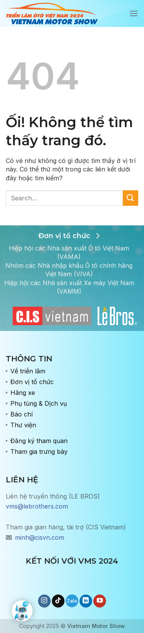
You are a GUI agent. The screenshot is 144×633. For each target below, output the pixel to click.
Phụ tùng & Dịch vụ (38, 403)
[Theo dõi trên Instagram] (44, 601)
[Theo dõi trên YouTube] (99, 601)
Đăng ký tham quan (39, 441)
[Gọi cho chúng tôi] (72, 600)
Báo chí (21, 414)
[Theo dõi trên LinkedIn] (85, 601)
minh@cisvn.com (39, 537)
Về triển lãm (27, 371)
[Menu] (133, 13)
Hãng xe (22, 392)
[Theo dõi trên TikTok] (58, 601)
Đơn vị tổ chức (32, 382)
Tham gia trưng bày (39, 451)
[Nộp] (130, 197)
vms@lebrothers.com (37, 506)
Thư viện (23, 425)
